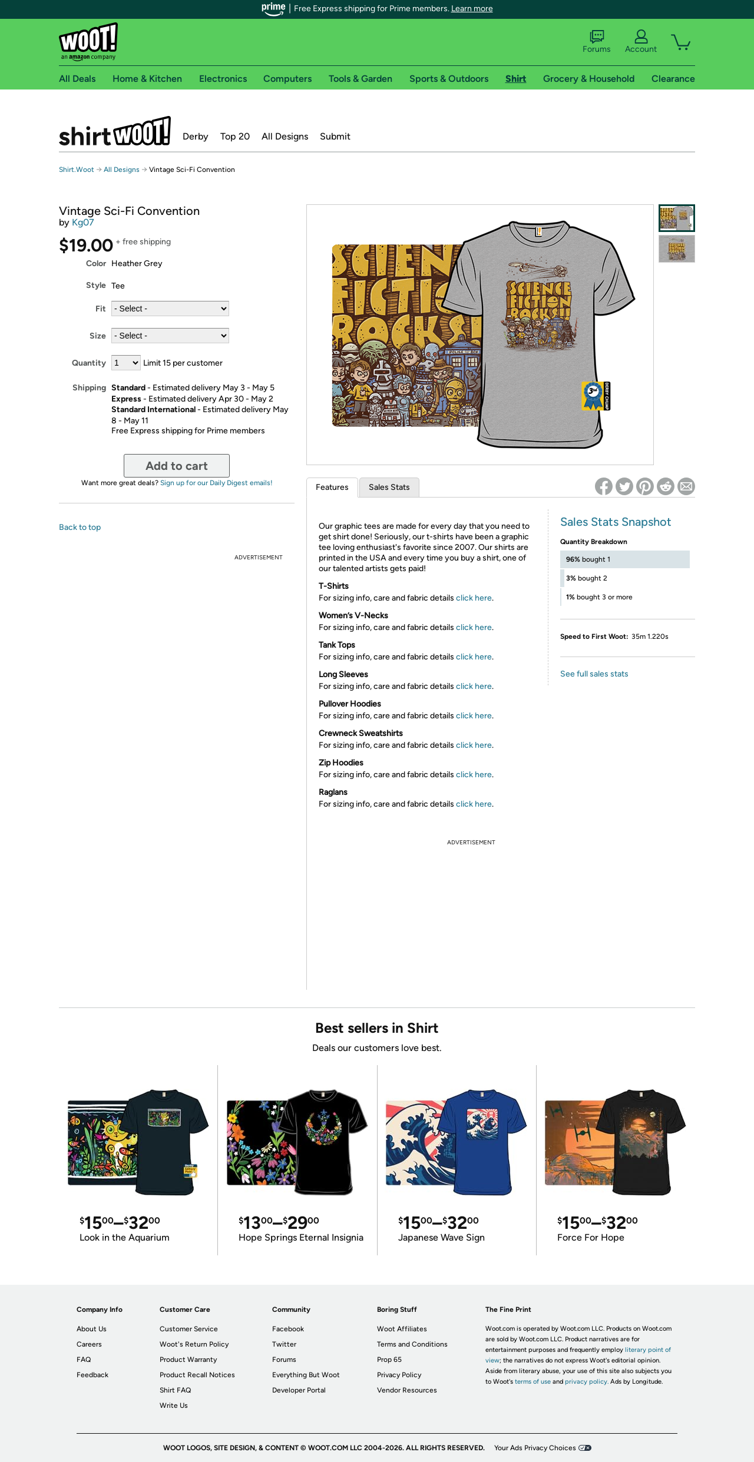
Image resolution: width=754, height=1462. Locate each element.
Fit (100, 309)
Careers (89, 1344)
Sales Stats (389, 487)
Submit (335, 136)
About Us (92, 1329)
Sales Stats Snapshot (616, 522)
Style (96, 285)
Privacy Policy (399, 1375)
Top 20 (235, 136)
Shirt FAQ (175, 1390)
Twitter (284, 1344)
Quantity (89, 363)
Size (98, 336)
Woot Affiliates (402, 1329)
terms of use (533, 1381)
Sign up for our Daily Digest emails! (216, 483)
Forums (597, 41)
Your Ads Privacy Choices (535, 1448)
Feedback (92, 1375)
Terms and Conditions (412, 1344)
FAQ (84, 1359)
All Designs (285, 136)
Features (332, 487)
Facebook (288, 1329)
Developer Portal (299, 1390)
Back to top (80, 527)
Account (641, 41)
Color (96, 263)
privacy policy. (587, 1381)
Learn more (472, 9)
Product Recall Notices (197, 1375)
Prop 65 (389, 1359)
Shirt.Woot (115, 130)
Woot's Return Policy (194, 1344)
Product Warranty (188, 1359)
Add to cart (176, 466)
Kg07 (83, 222)
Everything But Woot (306, 1375)
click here (474, 598)
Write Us (174, 1405)
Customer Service (189, 1329)
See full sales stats (594, 674)
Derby (196, 136)
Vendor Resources (407, 1390)
